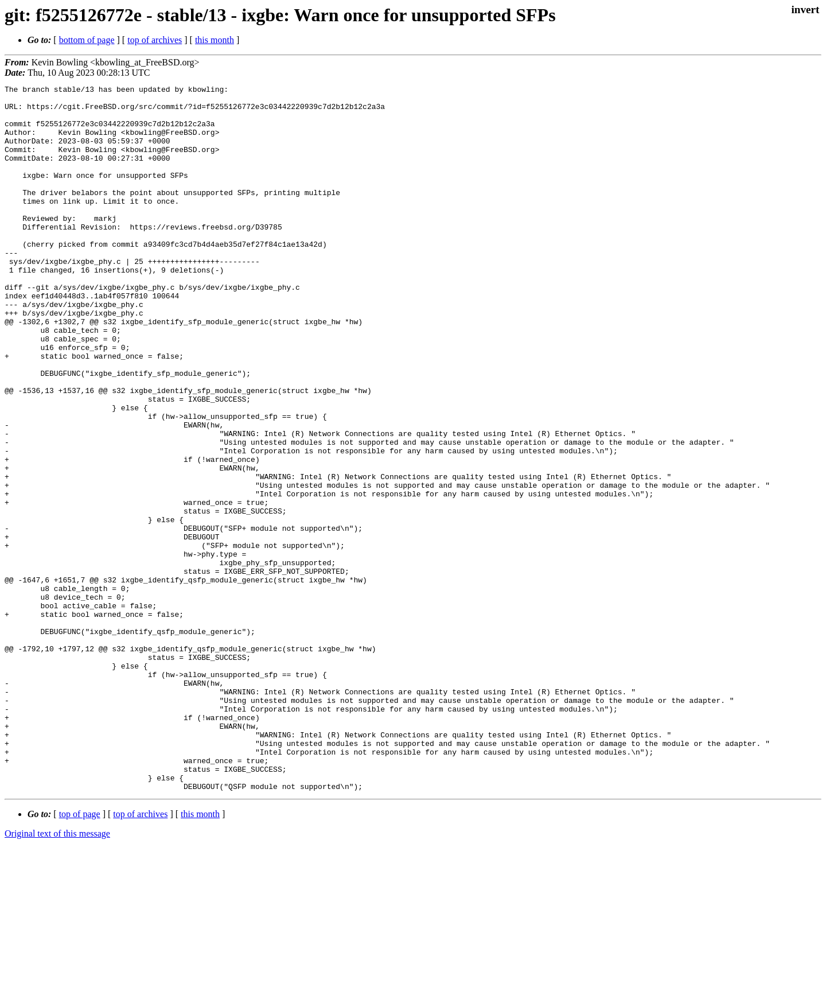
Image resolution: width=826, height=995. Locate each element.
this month (214, 40)
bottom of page (87, 40)
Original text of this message (57, 975)
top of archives (154, 40)
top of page (79, 955)
